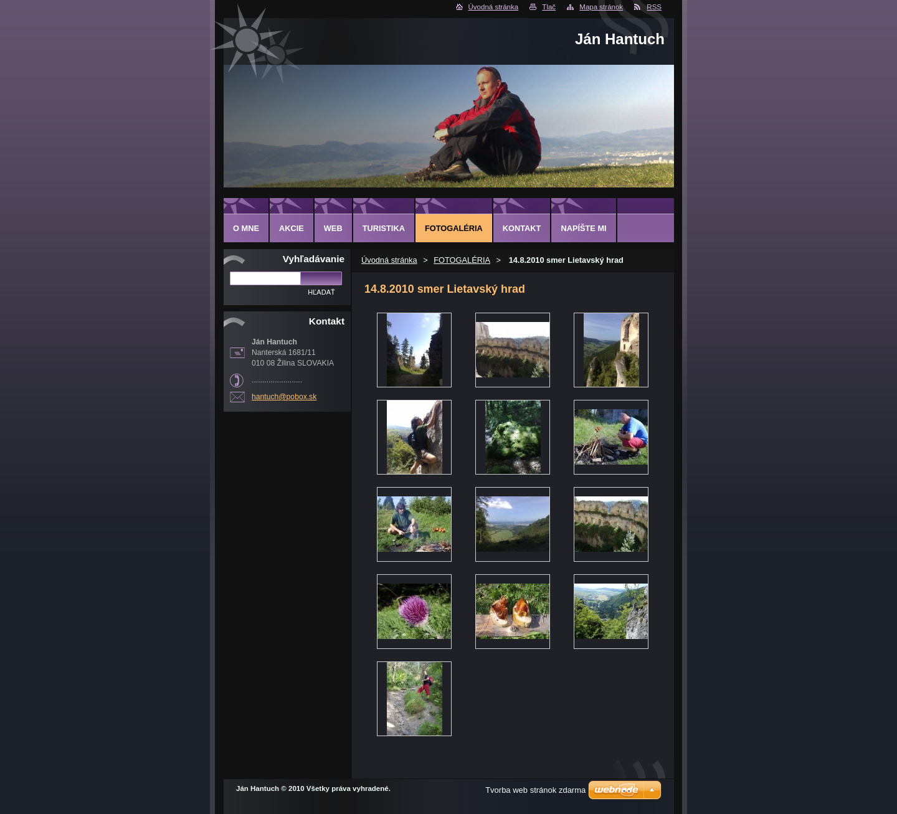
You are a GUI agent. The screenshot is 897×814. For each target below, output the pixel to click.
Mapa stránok (601, 7)
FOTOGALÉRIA (462, 260)
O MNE (246, 228)
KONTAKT (522, 228)
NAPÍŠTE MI (583, 228)
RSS (654, 7)
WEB (333, 228)
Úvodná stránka (493, 7)
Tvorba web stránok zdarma (535, 790)
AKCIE (291, 228)
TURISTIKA (384, 228)
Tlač (549, 7)
